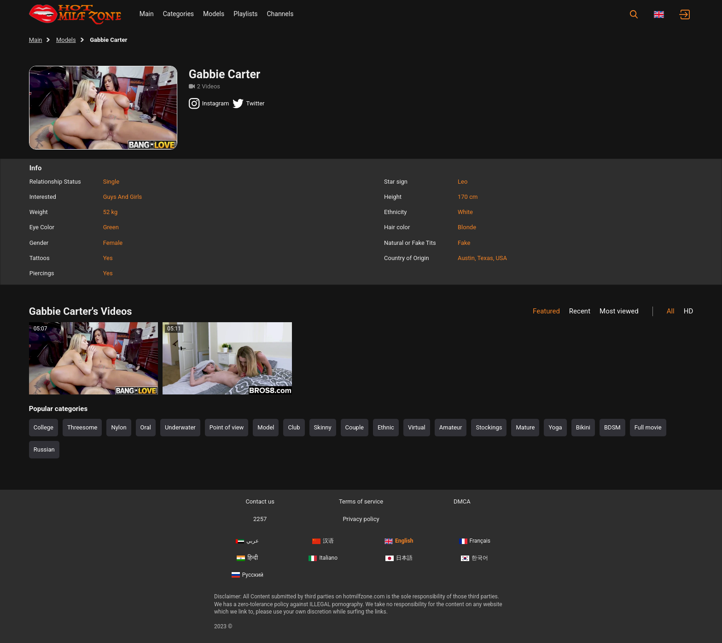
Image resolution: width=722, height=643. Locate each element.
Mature (525, 427)
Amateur (450, 427)
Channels (280, 13)
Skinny (323, 427)
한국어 (474, 558)
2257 (260, 519)
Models (213, 13)
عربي (247, 541)
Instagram (209, 103)
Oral (145, 427)
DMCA (462, 501)
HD (688, 311)
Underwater (180, 427)
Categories (178, 13)
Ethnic (386, 427)
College (43, 427)
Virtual (416, 427)
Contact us (259, 501)
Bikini (583, 427)
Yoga (555, 427)
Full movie (648, 427)
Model (265, 427)
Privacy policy (361, 519)
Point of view (227, 427)
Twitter (248, 103)
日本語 (399, 558)
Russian (44, 449)
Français (474, 541)
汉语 (323, 541)
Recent (579, 311)
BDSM (612, 427)
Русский (247, 575)
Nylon (118, 427)
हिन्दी (247, 558)
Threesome (82, 427)
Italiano (323, 558)
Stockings (489, 427)
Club (294, 427)
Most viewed (619, 311)
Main (147, 13)
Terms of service (361, 501)
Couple (354, 427)
